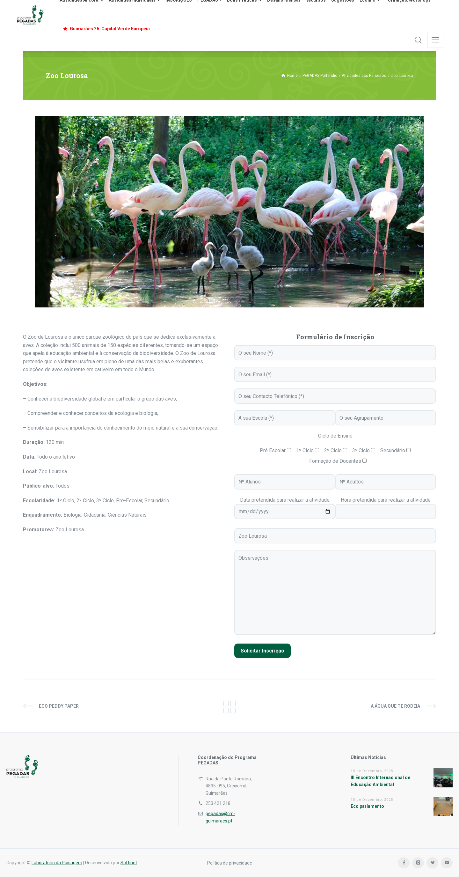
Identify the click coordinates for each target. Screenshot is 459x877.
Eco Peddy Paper (59, 706)
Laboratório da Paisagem (57, 862)
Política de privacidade (229, 862)
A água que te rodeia (395, 706)
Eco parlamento (367, 806)
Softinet (128, 862)
